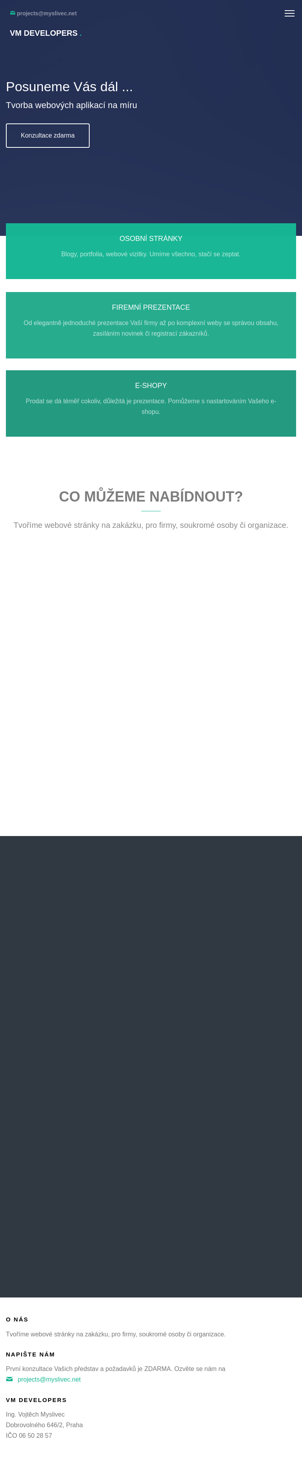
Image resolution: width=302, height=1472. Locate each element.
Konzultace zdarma (48, 135)
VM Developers (46, 33)
